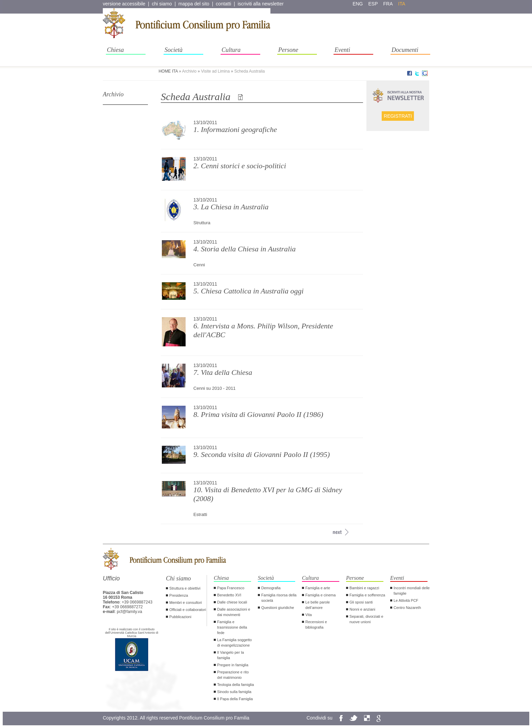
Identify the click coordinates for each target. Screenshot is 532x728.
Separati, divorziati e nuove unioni (366, 619)
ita (401, 3)
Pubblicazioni (180, 617)
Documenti (405, 49)
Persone (288, 49)
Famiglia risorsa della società (279, 597)
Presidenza (178, 595)
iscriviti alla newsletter (260, 3)
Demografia (271, 588)
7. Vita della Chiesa (222, 372)
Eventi (342, 49)
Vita (308, 615)
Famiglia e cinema (320, 595)
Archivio (113, 94)
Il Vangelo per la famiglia (230, 655)
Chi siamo (178, 578)
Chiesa (115, 49)
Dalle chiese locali (232, 602)
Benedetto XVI (229, 595)
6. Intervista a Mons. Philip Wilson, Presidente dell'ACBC (263, 330)
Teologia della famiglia (235, 685)
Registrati (398, 116)
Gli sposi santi (361, 602)
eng (358, 3)
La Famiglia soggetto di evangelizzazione (234, 642)
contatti (223, 3)
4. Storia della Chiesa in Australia (244, 249)
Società (174, 49)
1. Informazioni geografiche (235, 129)
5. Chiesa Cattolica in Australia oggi (248, 291)
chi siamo (162, 3)
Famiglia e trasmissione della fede (232, 627)
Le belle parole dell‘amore (317, 605)
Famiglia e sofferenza (367, 595)
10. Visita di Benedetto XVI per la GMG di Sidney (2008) (267, 494)
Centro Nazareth (407, 608)
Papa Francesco (230, 588)
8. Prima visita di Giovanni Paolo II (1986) (258, 414)
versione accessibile (124, 3)
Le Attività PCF (406, 600)
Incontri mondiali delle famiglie (412, 590)
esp (373, 3)
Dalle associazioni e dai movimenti (233, 612)
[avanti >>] (337, 532)
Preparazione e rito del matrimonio (233, 674)
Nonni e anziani (362, 609)
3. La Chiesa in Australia (230, 207)
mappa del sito (193, 3)
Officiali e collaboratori (187, 610)
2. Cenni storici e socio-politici (239, 165)
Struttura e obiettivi (185, 588)
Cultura (231, 49)
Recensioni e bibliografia (316, 624)
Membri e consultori (185, 602)
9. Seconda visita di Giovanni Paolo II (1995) (261, 454)
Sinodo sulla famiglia (234, 692)
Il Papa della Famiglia (235, 699)
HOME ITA (167, 71)
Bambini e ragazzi (364, 588)
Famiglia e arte (317, 588)
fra (388, 3)
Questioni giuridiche (277, 608)
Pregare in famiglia (232, 665)
